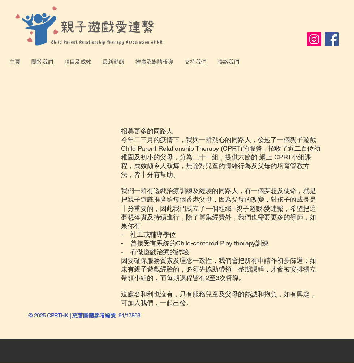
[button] (42, 62)
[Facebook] (332, 39)
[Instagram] (314, 39)
